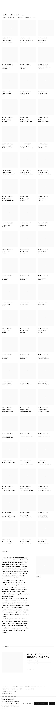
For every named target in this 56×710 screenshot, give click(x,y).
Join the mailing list (15, 697)
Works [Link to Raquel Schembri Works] (4, 17)
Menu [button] (53, 5)
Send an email (12, 697)
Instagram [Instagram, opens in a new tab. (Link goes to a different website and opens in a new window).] (3, 697)
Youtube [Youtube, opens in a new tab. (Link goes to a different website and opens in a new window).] (6, 697)
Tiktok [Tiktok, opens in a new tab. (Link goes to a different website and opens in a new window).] (9, 697)
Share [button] (38, 576)
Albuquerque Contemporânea (10, 5)
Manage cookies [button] (5, 701)
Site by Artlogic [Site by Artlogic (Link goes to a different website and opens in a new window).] (33, 703)
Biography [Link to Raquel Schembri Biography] (11, 17)
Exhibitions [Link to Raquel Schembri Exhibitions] (19, 17)
